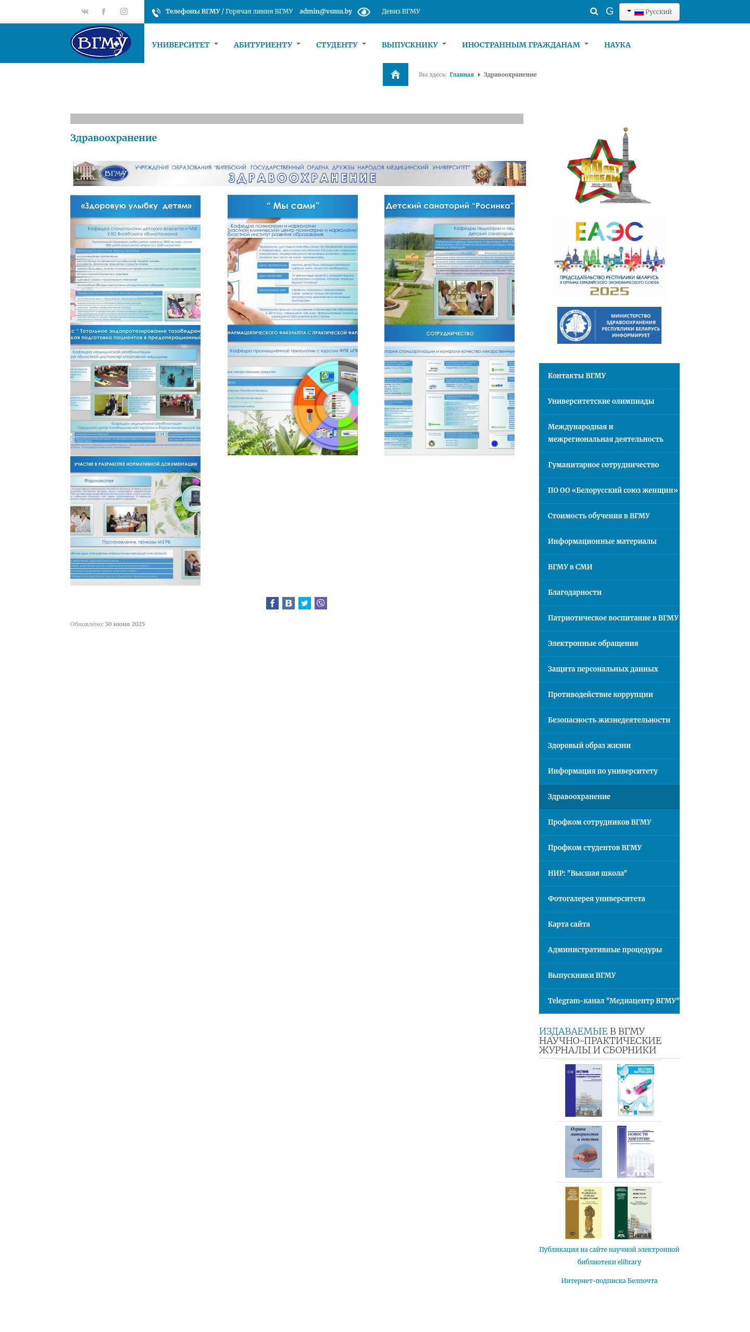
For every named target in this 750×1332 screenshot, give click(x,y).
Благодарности (575, 592)
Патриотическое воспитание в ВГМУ (613, 618)
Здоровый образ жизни (589, 745)
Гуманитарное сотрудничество (603, 464)
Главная (461, 74)
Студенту (341, 44)
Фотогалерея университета (596, 898)
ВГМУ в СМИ (570, 567)
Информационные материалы (602, 541)
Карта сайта (569, 924)
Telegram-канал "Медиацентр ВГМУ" (614, 1001)
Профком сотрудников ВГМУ (599, 822)
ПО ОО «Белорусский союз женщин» (613, 490)
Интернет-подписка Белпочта (609, 1281)
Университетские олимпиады (601, 401)
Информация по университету (603, 771)
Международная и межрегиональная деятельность (606, 433)
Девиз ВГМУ (401, 11)
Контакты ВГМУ (577, 375)
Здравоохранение (113, 138)
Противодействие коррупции (600, 694)
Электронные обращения (593, 643)
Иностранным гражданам (525, 44)
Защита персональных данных (603, 669)
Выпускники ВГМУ (582, 975)
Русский (649, 12)
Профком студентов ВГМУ (595, 847)
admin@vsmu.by (325, 11)
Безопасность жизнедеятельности (609, 720)
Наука (617, 44)
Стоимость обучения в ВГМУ (599, 516)
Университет (185, 44)
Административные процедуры (605, 949)
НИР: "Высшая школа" (587, 873)
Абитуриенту (267, 44)
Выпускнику (414, 44)
